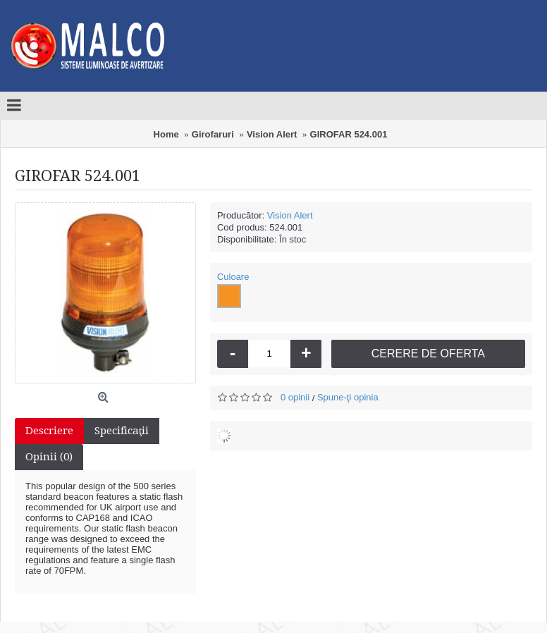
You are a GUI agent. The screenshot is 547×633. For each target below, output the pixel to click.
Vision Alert (290, 215)
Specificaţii (121, 430)
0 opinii (295, 397)
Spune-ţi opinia (348, 397)
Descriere (49, 430)
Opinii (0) (49, 456)
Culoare (233, 276)
